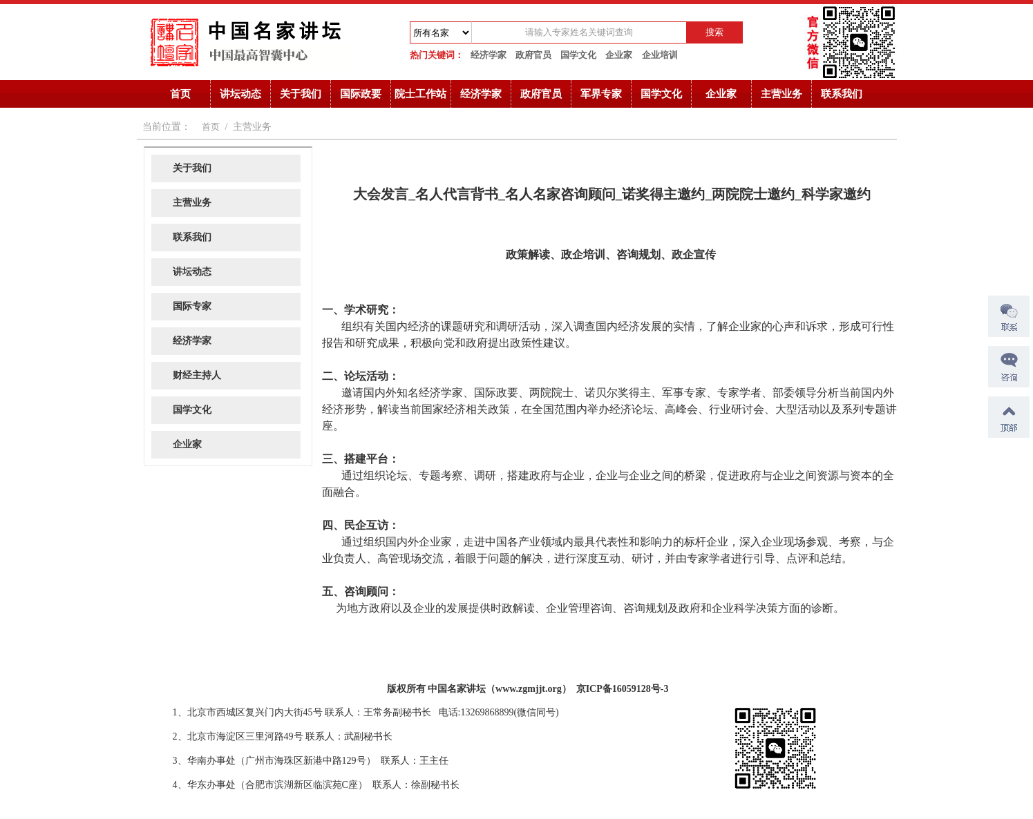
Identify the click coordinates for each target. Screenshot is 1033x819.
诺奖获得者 (161, 685)
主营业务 (781, 93)
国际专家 (192, 306)
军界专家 (601, 93)
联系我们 (841, 93)
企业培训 (660, 55)
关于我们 (300, 93)
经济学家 (488, 55)
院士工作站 (420, 93)
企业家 (618, 55)
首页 (180, 93)
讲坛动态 (240, 93)
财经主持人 (197, 375)
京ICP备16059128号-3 (622, 689)
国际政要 (360, 93)
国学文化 (578, 55)
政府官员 (533, 55)
